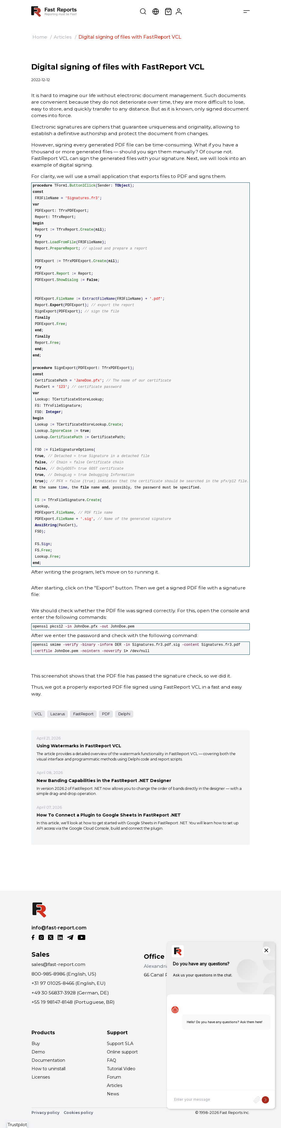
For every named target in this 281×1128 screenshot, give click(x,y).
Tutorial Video (121, 1068)
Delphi (124, 714)
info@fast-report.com (59, 928)
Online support (122, 1052)
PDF (106, 714)
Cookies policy (78, 1112)
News (113, 1094)
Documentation (48, 1060)
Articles (62, 37)
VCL (38, 714)
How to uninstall (48, 1068)
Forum (114, 1077)
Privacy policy (45, 1112)
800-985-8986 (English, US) (64, 974)
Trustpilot (17, 1124)
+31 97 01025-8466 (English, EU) (69, 983)
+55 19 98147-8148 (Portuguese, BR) (73, 1002)
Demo (38, 1052)
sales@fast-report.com (58, 964)
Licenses (41, 1077)
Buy (36, 1043)
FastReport (83, 714)
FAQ (111, 1060)
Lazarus (57, 714)
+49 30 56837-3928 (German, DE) (70, 993)
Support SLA (120, 1043)
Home (39, 37)
